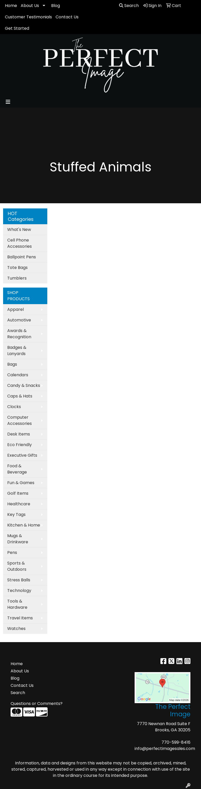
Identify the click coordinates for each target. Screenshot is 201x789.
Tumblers (17, 278)
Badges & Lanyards (16, 350)
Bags (12, 364)
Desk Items (18, 434)
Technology (19, 590)
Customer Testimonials (28, 17)
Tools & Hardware (17, 604)
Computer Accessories (19, 420)
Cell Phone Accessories (19, 243)
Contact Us (67, 17)
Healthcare (18, 504)
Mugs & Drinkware (17, 539)
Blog (55, 6)
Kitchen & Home (23, 525)
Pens (12, 552)
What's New (19, 229)
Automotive (19, 320)
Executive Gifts (22, 455)
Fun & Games (20, 483)
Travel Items (20, 618)
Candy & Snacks (23, 385)
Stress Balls (18, 580)
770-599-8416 (175, 742)
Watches (16, 629)
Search (129, 6)
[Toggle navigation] (8, 102)
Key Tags (16, 514)
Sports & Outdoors (16, 566)
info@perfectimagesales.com (165, 749)
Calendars (17, 375)
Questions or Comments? (37, 704)
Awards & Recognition (19, 334)
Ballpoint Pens (21, 257)
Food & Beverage (17, 469)
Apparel (15, 309)
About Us (30, 6)
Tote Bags (17, 267)
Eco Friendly (19, 445)
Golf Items (17, 493)
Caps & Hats (19, 396)
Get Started (17, 28)
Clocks (14, 407)
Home (11, 6)
